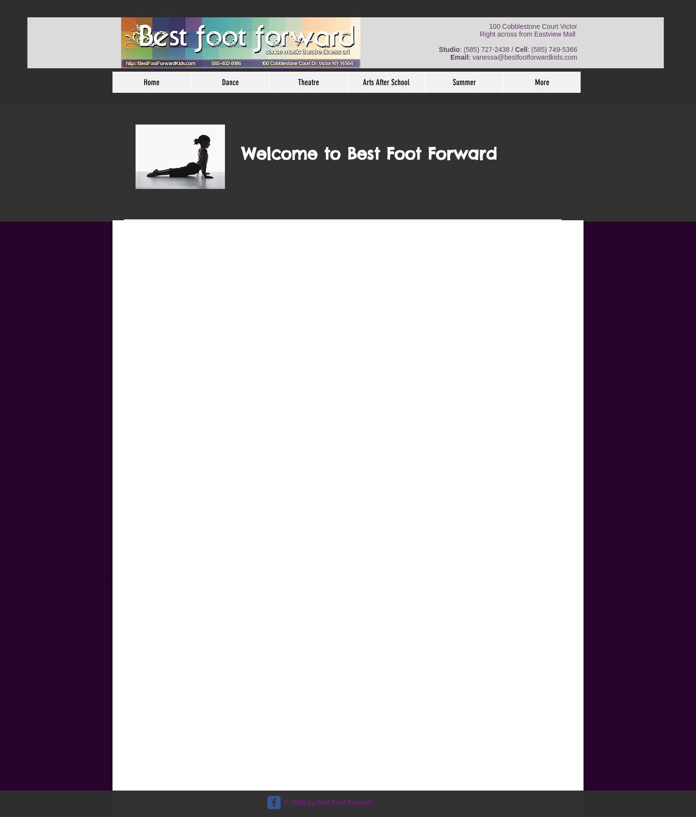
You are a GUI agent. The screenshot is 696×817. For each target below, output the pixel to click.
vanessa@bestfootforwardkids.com (524, 57)
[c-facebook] (274, 802)
